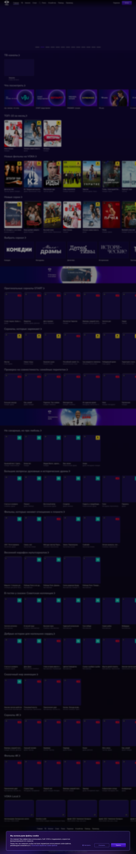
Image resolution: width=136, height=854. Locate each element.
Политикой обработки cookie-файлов (44, 845)
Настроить (86, 845)
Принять (118, 845)
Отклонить (102, 845)
